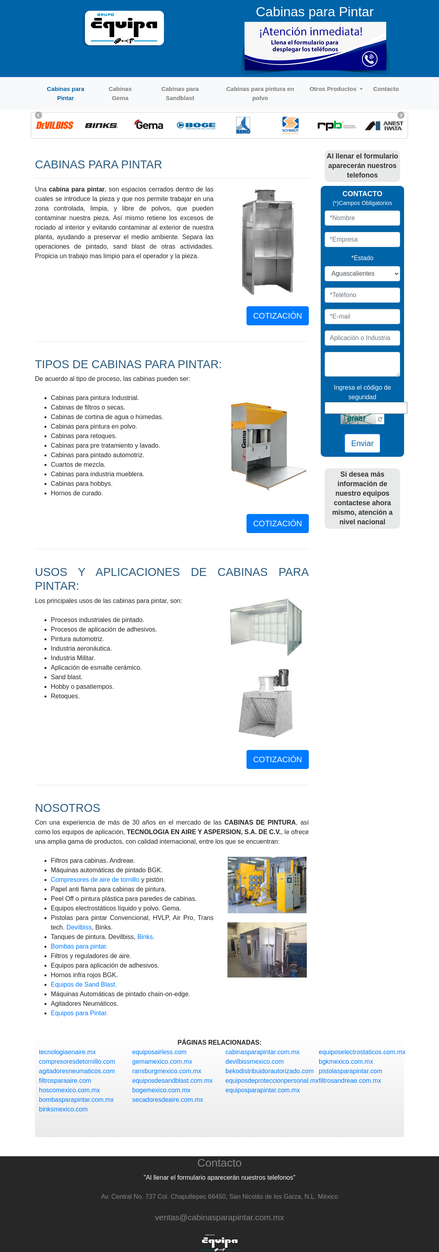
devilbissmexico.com (254, 1061)
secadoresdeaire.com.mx (167, 1099)
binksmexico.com (63, 1109)
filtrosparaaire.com (65, 1080)
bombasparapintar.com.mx (76, 1099)
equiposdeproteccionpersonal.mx (272, 1080)
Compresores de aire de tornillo (95, 879)
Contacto (386, 88)
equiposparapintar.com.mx (262, 1090)
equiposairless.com (159, 1052)
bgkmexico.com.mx (346, 1061)
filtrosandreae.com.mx (350, 1080)
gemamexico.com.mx (162, 1061)
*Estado (362, 258)
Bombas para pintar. (79, 946)
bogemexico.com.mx (161, 1090)
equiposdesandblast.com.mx (172, 1080)
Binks (145, 936)
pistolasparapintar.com (350, 1071)
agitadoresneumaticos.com (77, 1071)
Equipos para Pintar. (79, 1013)
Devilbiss (79, 927)
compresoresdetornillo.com (77, 1061)
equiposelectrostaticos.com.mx (362, 1052)
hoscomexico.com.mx (69, 1090)
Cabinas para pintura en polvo (260, 93)
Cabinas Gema (119, 93)
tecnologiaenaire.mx (67, 1052)
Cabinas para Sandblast (179, 93)
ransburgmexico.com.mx (166, 1071)
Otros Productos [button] (334, 88)
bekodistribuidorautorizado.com (269, 1071)
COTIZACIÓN (277, 315)
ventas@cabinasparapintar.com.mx (219, 1217)
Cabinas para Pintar (65, 93)
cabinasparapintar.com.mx (262, 1052)
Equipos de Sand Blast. (84, 984)
